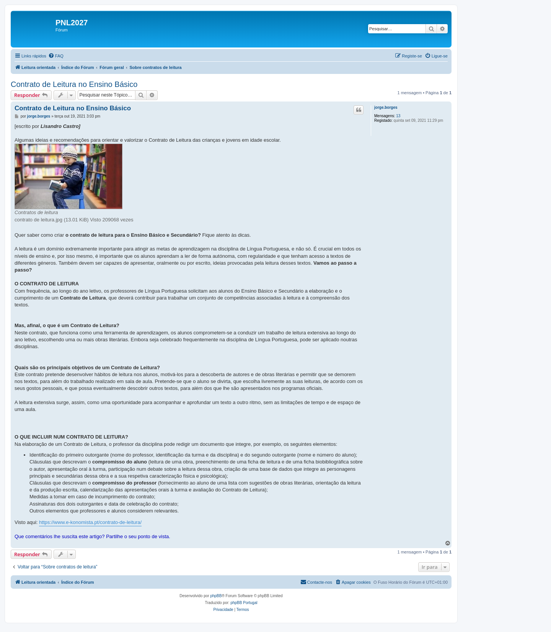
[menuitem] (56, 56)
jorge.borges (386, 107)
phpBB (216, 596)
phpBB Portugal (243, 603)
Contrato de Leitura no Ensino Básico (74, 84)
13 (398, 116)
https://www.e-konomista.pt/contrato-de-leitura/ (90, 522)
